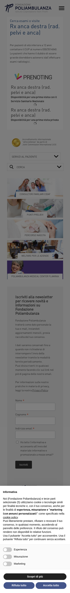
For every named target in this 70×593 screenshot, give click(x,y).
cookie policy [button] (10, 517)
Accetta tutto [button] (51, 585)
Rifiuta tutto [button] (19, 585)
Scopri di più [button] (35, 576)
